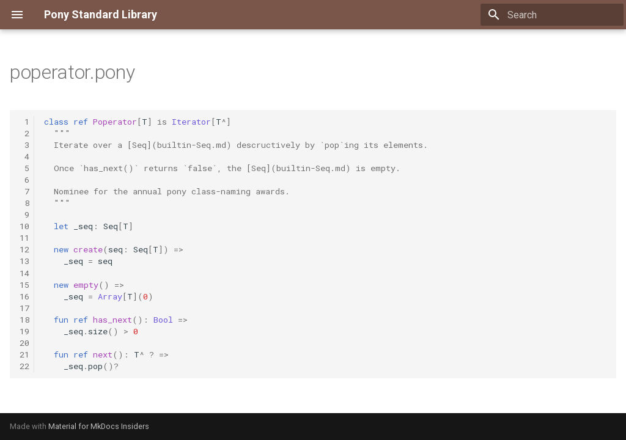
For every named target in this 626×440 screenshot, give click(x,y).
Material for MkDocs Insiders (98, 426)
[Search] (552, 15)
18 (24, 319)
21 (24, 354)
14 (24, 273)
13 (24, 260)
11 (24, 237)
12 (24, 249)
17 (24, 308)
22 (24, 366)
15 (24, 284)
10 (24, 226)
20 (24, 342)
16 (24, 296)
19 (24, 331)
